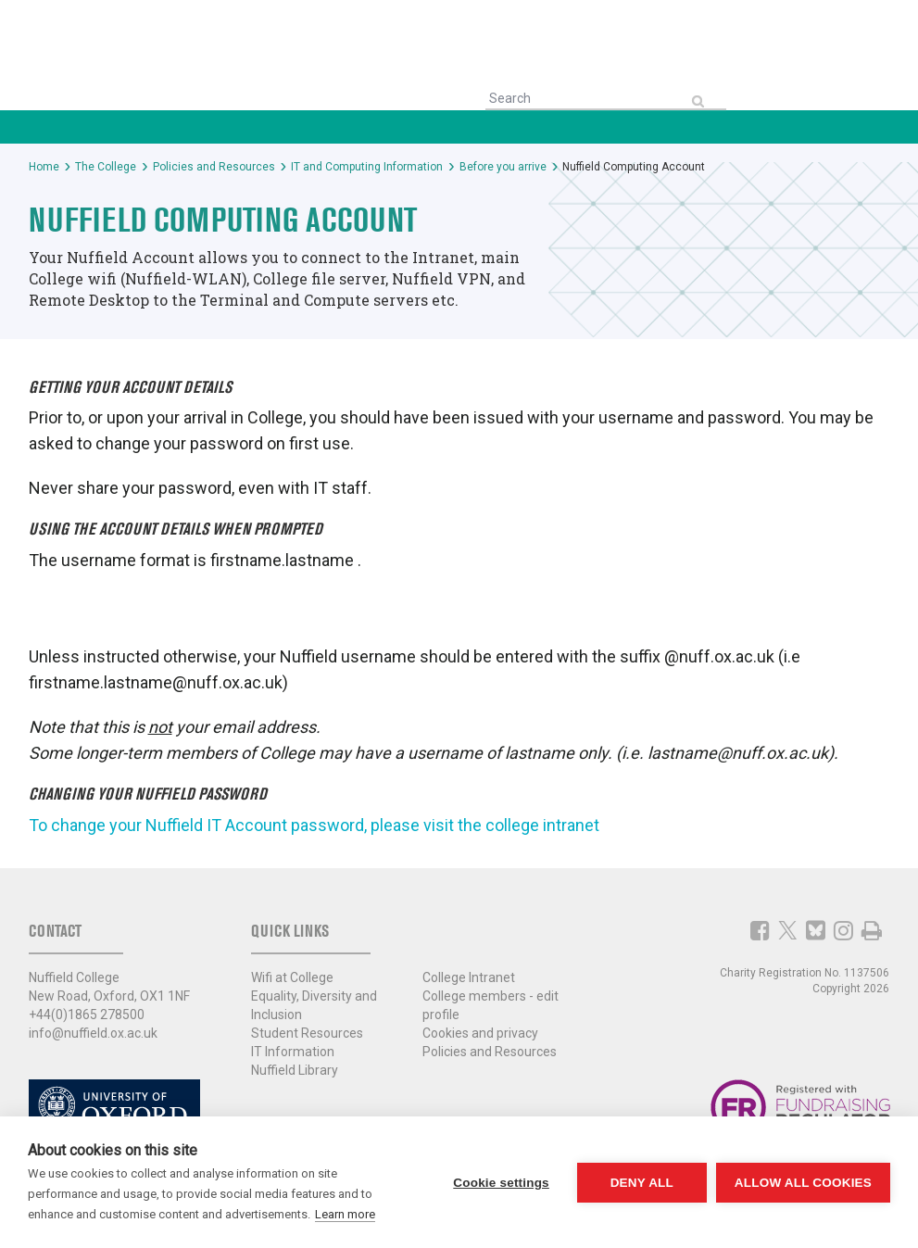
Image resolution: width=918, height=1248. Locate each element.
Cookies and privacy (480, 1033)
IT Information (292, 1051)
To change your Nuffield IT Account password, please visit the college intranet (314, 825)
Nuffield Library (294, 1070)
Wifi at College (292, 977)
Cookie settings (501, 1183)
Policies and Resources (489, 1051)
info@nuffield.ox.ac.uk (93, 1033)
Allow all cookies (803, 1183)
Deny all (641, 1183)
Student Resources (307, 1033)
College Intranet (468, 977)
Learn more (345, 1214)
